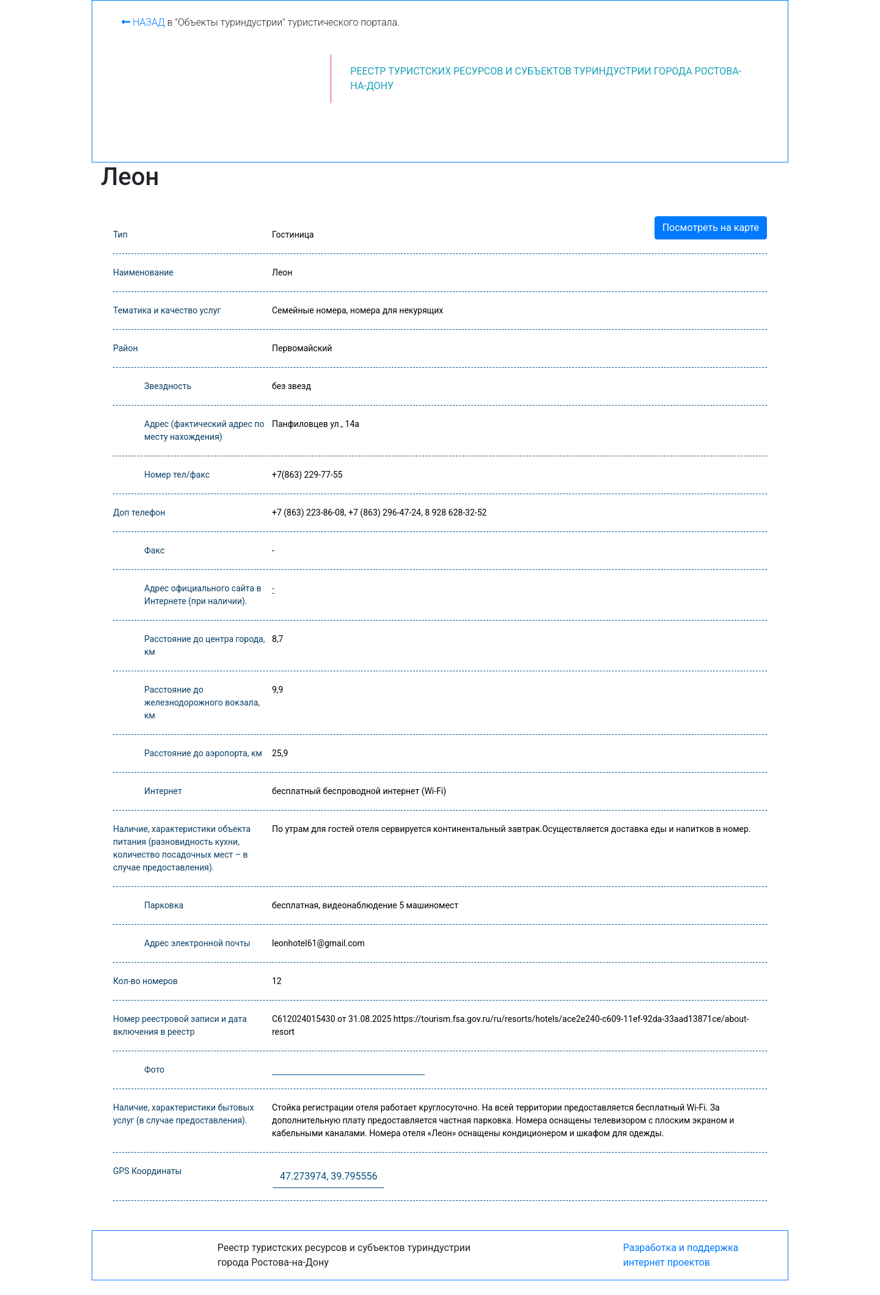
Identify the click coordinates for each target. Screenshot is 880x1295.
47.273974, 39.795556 (328, 1176)
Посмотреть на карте (710, 227)
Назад (143, 22)
